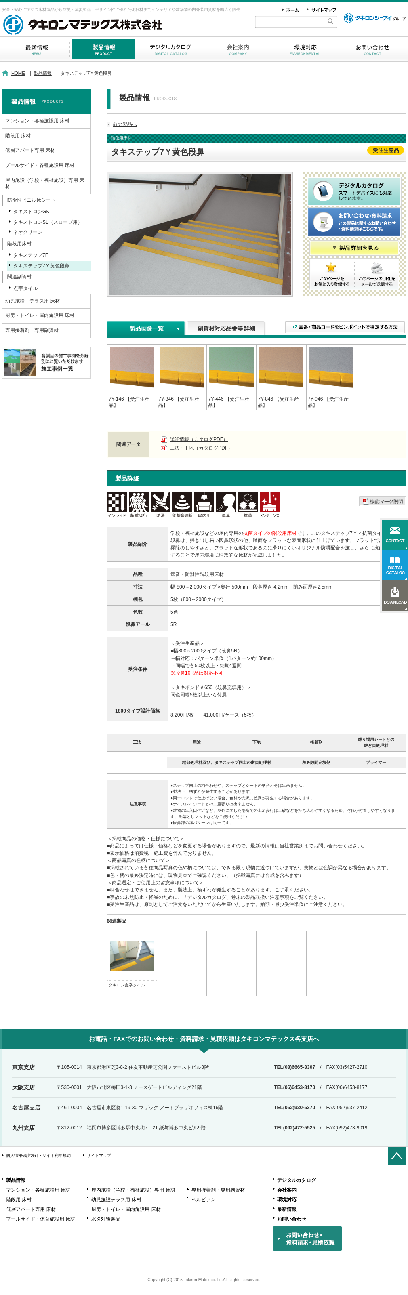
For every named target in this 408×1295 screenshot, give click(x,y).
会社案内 (237, 49)
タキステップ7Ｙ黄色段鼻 (41, 266)
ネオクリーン (27, 232)
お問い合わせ (372, 49)
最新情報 (35, 49)
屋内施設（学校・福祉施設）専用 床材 (44, 183)
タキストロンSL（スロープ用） (47, 222)
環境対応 (305, 49)
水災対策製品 (105, 1219)
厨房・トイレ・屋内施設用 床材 (39, 315)
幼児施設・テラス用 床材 (32, 301)
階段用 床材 (18, 136)
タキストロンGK (31, 211)
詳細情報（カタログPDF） (199, 439)
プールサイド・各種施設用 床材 (39, 165)
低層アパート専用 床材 (30, 150)
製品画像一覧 (147, 328)
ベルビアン (203, 1199)
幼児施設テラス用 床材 (116, 1199)
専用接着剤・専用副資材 (32, 330)
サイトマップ (99, 1155)
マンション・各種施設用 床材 (37, 121)
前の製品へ (125, 124)
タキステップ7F (30, 255)
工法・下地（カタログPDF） (201, 448)
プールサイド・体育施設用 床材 (40, 1219)
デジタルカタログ (170, 49)
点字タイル (25, 288)
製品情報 (103, 49)
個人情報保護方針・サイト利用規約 (38, 1155)
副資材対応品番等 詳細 (227, 328)
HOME (18, 73)
